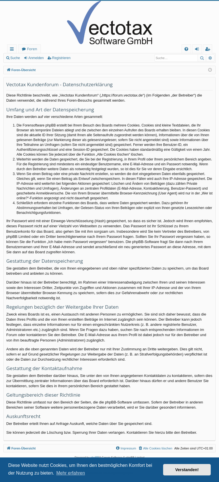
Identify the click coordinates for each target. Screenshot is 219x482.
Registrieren (61, 58)
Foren (32, 48)
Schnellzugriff (13, 49)
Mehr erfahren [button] (70, 473)
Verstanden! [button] (187, 469)
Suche (15, 58)
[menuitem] (186, 49)
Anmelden (36, 58)
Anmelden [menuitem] (198, 49)
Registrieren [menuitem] (209, 49)
